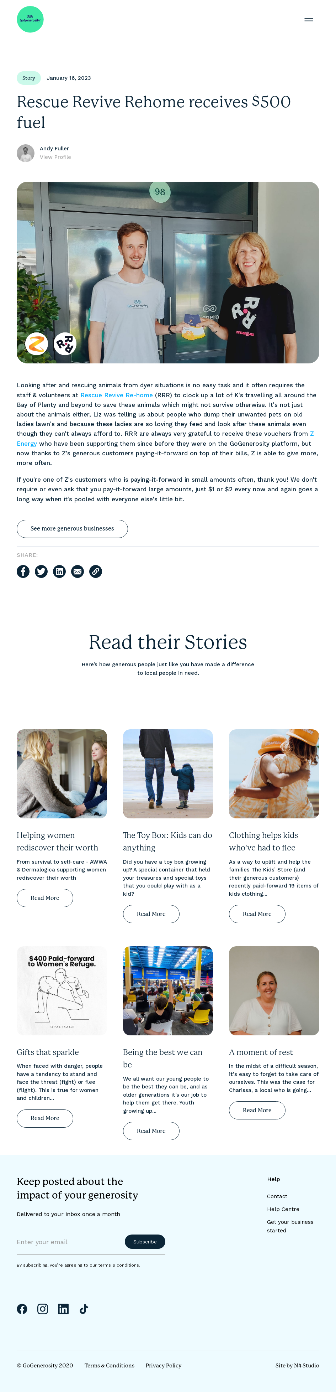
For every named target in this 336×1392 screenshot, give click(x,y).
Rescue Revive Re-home (116, 395)
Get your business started (290, 1226)
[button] (308, 19)
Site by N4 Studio (297, 1365)
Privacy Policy (164, 1365)
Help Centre (283, 1209)
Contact (277, 1196)
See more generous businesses (72, 528)
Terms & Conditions (109, 1365)
